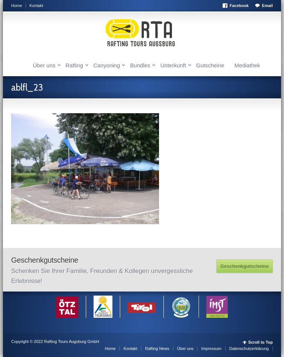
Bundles (140, 65)
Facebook (239, 5)
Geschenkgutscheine (244, 266)
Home (16, 5)
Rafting (74, 65)
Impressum (211, 348)
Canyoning (107, 65)
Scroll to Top (260, 342)
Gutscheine (210, 65)
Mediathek (247, 65)
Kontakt (36, 5)
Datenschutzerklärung (249, 348)
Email (267, 5)
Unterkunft (173, 65)
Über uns (44, 65)
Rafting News (157, 348)
